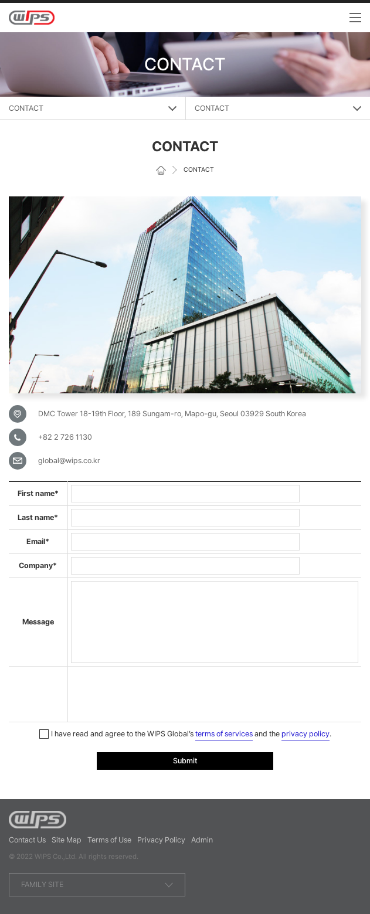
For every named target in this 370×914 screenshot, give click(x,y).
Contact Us (27, 839)
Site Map (67, 839)
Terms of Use (109, 839)
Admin (202, 839)
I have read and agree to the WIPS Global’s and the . (185, 734)
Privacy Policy (161, 839)
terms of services (224, 733)
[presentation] (160, 692)
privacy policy (305, 733)
